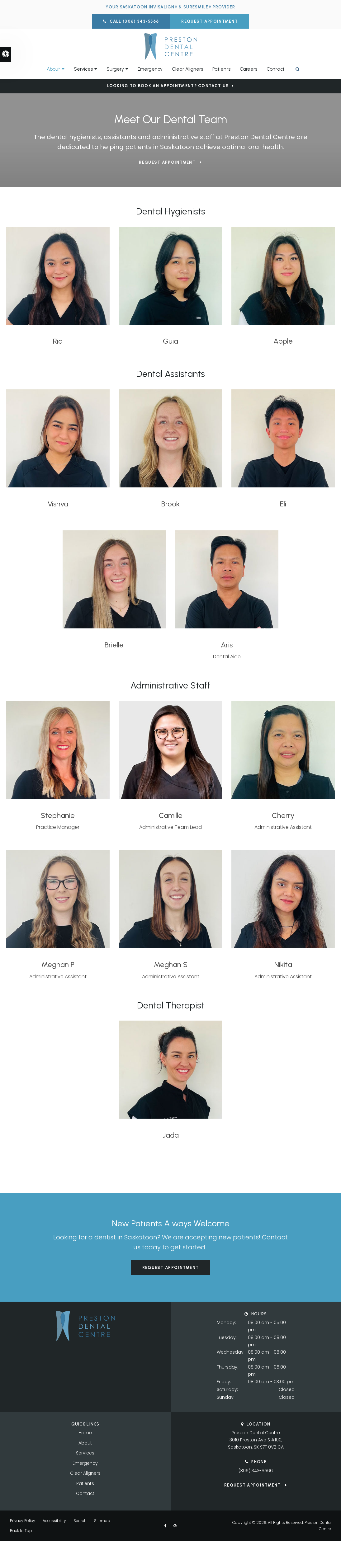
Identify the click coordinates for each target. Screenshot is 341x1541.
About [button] (53, 69)
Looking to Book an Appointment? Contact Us (168, 85)
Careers (248, 69)
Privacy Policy (22, 1520)
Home (85, 1433)
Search (80, 1520)
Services (85, 1453)
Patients (221, 69)
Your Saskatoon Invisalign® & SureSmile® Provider (170, 7)
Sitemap (102, 1520)
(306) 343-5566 (256, 1471)
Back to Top (21, 1530)
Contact (276, 69)
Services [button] (83, 69)
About (85, 1443)
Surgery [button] (115, 69)
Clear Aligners (187, 69)
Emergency (150, 69)
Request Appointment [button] (209, 21)
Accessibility (54, 1520)
